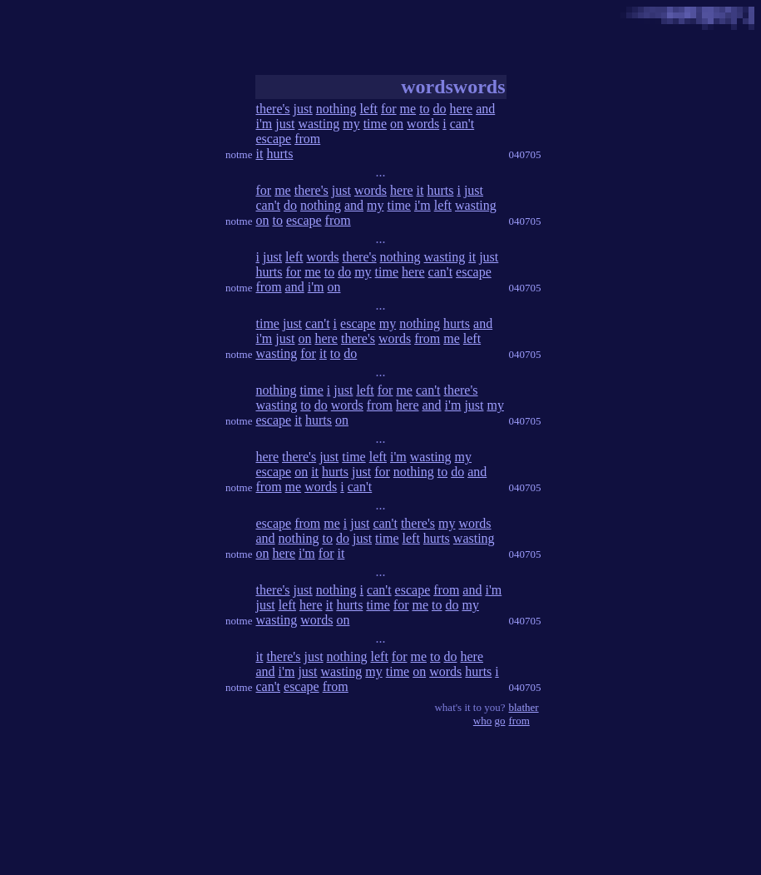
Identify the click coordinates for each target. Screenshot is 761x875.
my (351, 124)
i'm (264, 124)
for (389, 109)
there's (273, 109)
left (369, 109)
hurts (279, 154)
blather (524, 707)
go (500, 720)
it (260, 154)
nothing (336, 109)
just (303, 109)
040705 (525, 154)
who (482, 720)
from (307, 139)
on (396, 124)
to (424, 109)
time (375, 124)
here (461, 109)
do (440, 109)
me (408, 109)
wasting (318, 124)
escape (274, 139)
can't (462, 124)
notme (239, 154)
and (485, 109)
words (423, 124)
